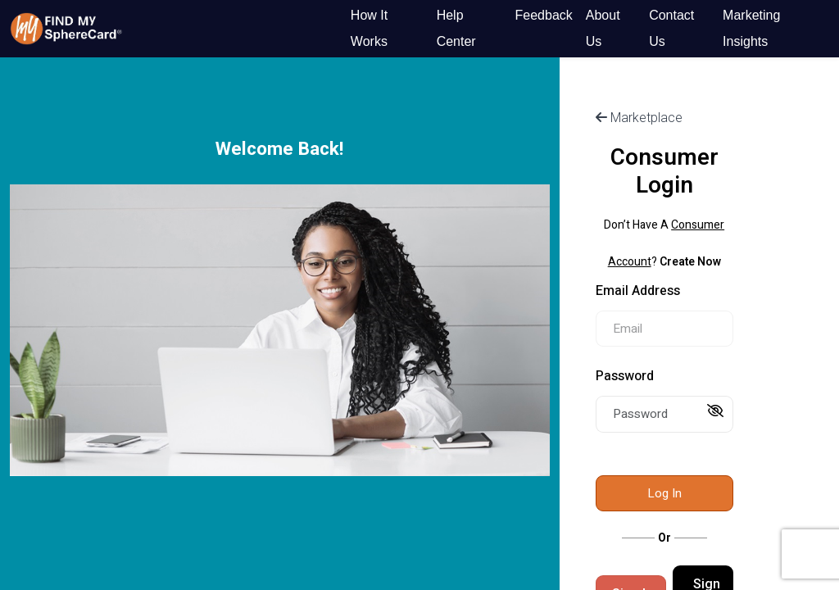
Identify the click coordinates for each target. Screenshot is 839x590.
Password (625, 376)
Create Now (690, 261)
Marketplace (639, 117)
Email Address (638, 291)
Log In (664, 493)
